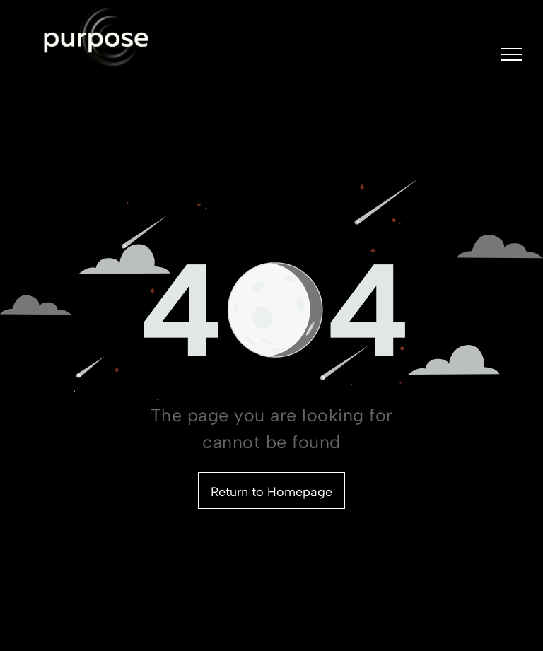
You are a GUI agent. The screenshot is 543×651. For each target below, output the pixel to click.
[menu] (512, 54)
